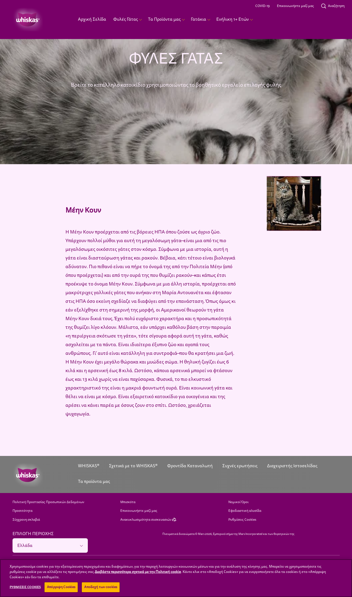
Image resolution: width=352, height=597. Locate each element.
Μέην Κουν (83, 210)
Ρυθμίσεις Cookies (242, 519)
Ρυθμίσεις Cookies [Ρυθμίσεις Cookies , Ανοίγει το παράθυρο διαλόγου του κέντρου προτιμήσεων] (25, 587)
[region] (176, 578)
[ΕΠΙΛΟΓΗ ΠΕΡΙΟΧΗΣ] (50, 545)
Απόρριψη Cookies (61, 587)
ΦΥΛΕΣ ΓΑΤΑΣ (176, 58)
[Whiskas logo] (38, 475)
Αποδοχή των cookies (100, 587)
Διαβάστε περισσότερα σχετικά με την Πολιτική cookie (138, 571)
